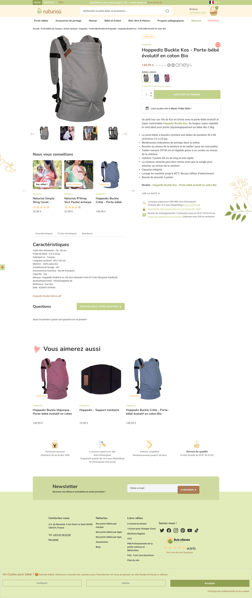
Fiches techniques (67, 236)
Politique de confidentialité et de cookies (228, 591)
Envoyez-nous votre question (99, 309)
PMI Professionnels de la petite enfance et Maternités (140, 556)
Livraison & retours (137, 533)
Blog (37, 2)
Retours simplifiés (149, 454)
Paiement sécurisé (55, 454)
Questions (87, 236)
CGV (129, 548)
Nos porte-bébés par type (109, 547)
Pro (61, 2)
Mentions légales (136, 543)
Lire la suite (150, 196)
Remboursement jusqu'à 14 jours (150, 457)
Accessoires (102, 551)
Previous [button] (25, 194)
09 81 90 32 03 (154, 2)
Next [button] (132, 194)
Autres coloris (149, 74)
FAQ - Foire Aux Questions (140, 565)
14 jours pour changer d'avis (141, 538)
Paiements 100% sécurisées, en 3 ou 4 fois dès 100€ (174, 211)
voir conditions (191, 207)
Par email (53, 549)
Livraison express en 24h (102, 454)
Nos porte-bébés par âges (109, 542)
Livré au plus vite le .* (169, 111)
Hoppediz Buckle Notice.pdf (47, 298)
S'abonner (191, 494)
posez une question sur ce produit (165, 219)
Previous (33, 137)
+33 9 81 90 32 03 (62, 544)
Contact (49, 2)
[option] (47, 190)
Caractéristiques (44, 236)
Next (125, 137)
